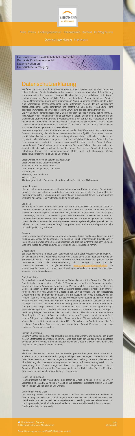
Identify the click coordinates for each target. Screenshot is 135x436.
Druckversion (26, 422)
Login (114, 422)
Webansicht (111, 425)
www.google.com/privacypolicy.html (90, 265)
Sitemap (40, 422)
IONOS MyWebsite (54, 431)
